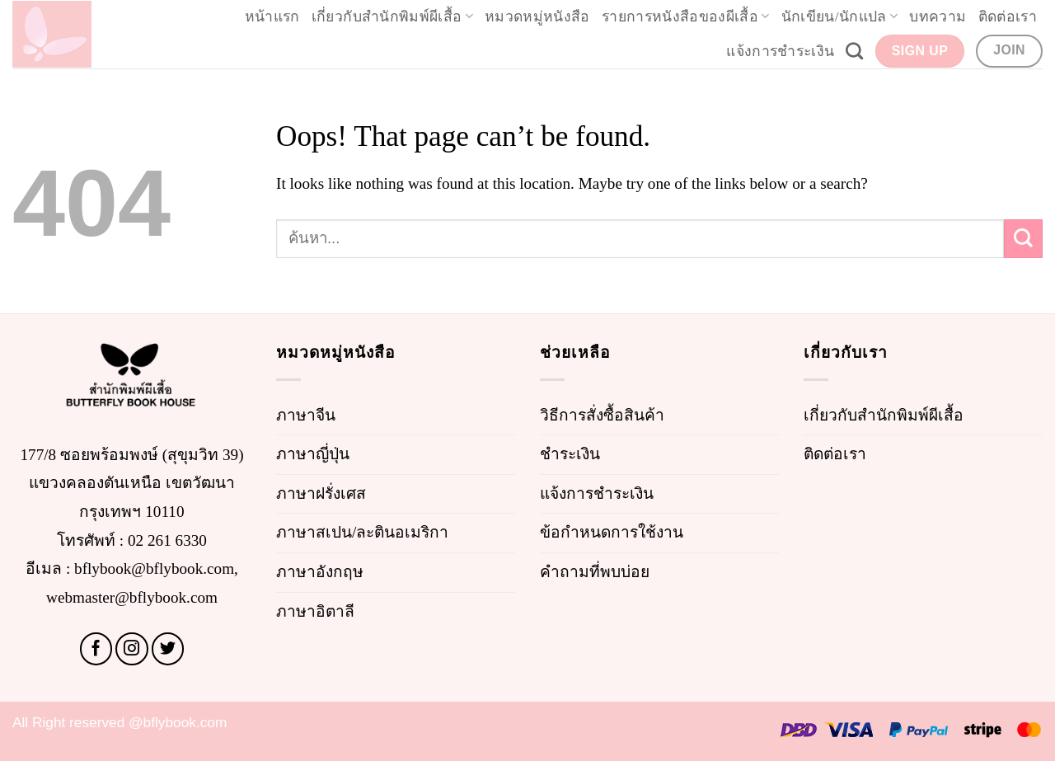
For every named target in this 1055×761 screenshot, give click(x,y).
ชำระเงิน (570, 454)
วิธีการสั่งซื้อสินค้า (602, 415)
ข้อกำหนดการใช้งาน (611, 532)
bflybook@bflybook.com (154, 568)
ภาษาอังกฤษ (319, 571)
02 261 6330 (167, 540)
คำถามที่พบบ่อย (594, 571)
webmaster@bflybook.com (132, 597)
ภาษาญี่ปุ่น (312, 454)
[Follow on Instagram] (131, 648)
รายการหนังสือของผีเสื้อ (686, 16)
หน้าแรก (272, 16)
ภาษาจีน (305, 415)
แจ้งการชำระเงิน (780, 51)
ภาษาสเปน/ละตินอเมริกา (362, 532)
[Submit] (1023, 238)
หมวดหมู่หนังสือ (537, 16)
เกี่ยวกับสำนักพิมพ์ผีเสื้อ (392, 16)
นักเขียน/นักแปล (839, 16)
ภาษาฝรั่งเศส (321, 493)
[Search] (854, 50)
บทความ (937, 16)
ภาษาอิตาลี (315, 611)
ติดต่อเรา (1007, 16)
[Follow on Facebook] (96, 648)
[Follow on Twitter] (168, 648)
